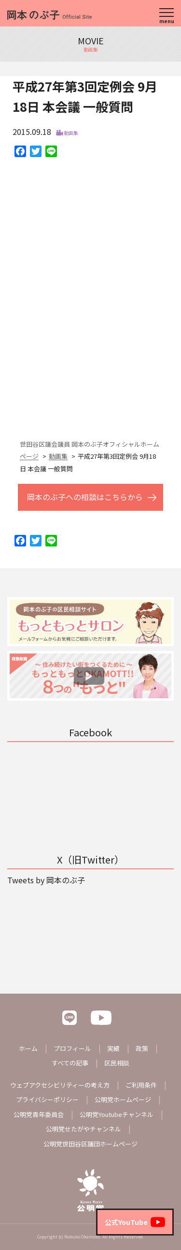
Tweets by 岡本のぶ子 (46, 880)
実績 (113, 1048)
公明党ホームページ (123, 1099)
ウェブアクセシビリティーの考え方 (60, 1085)
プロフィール (72, 1048)
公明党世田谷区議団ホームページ (90, 1143)
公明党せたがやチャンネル (83, 1128)
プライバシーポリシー (47, 1099)
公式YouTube (135, 1222)
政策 (142, 1048)
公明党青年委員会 (39, 1114)
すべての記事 (70, 1062)
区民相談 (116, 1062)
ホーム (28, 1048)
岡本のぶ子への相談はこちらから (85, 497)
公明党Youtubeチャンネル (116, 1114)
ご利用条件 (141, 1085)
